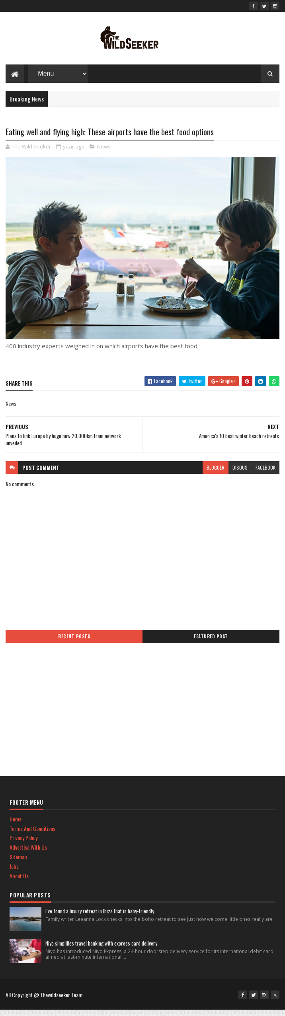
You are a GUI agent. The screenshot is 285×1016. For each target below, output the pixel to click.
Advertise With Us (28, 853)
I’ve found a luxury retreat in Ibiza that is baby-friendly (99, 917)
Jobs (14, 872)
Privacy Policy (23, 843)
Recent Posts (74, 642)
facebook (265, 473)
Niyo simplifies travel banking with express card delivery (101, 949)
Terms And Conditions (32, 834)
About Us (19, 882)
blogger (215, 473)
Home (15, 825)
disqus (240, 473)
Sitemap (18, 862)
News (104, 152)
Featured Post (211, 642)
